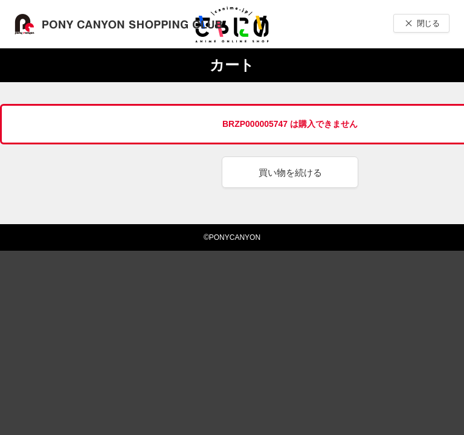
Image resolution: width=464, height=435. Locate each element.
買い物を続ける (290, 172)
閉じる (428, 23)
